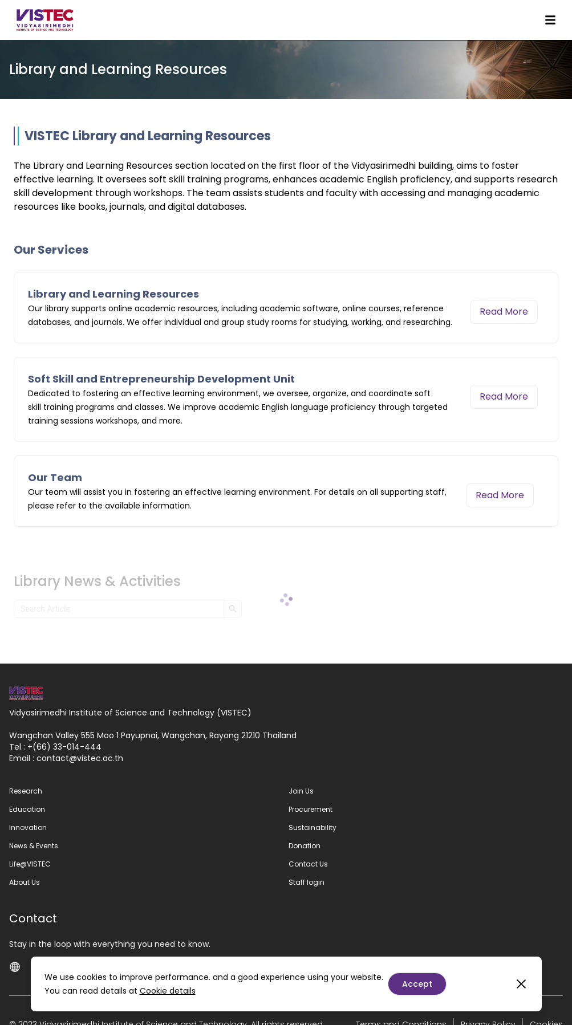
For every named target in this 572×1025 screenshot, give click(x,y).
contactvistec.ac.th (79, 758)
